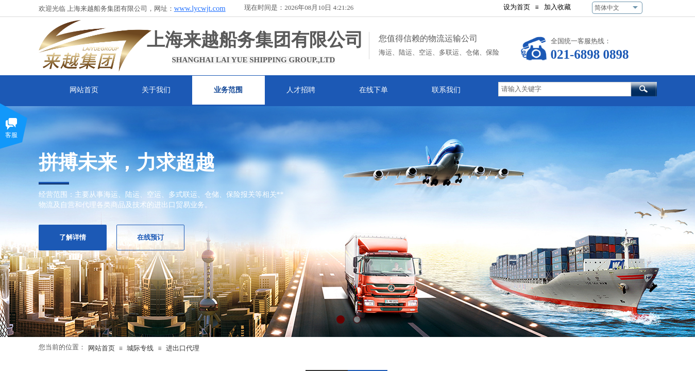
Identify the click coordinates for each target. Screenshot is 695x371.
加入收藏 (557, 7)
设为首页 (516, 7)
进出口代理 (182, 348)
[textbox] (564, 89)
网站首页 (101, 348)
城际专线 (140, 348)
